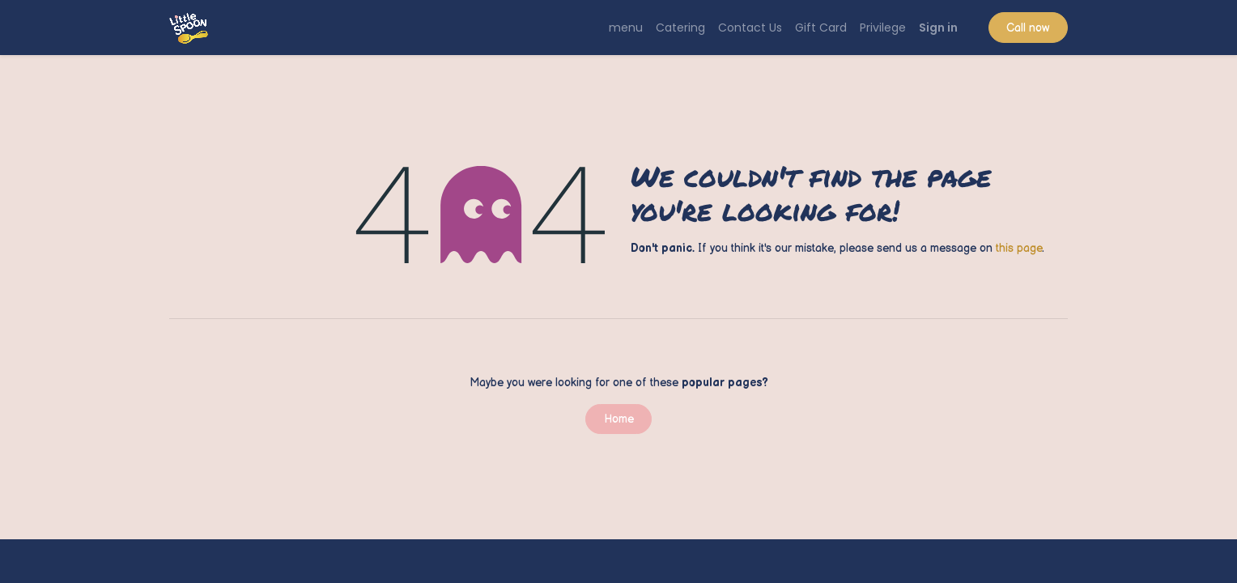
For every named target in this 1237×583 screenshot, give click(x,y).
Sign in (938, 27)
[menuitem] (625, 28)
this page (1019, 248)
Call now (1027, 28)
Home (619, 419)
